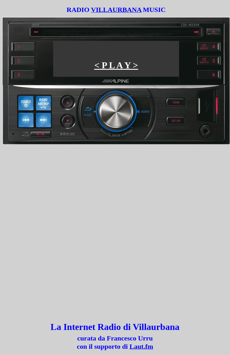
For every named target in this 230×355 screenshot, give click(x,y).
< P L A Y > (116, 65)
